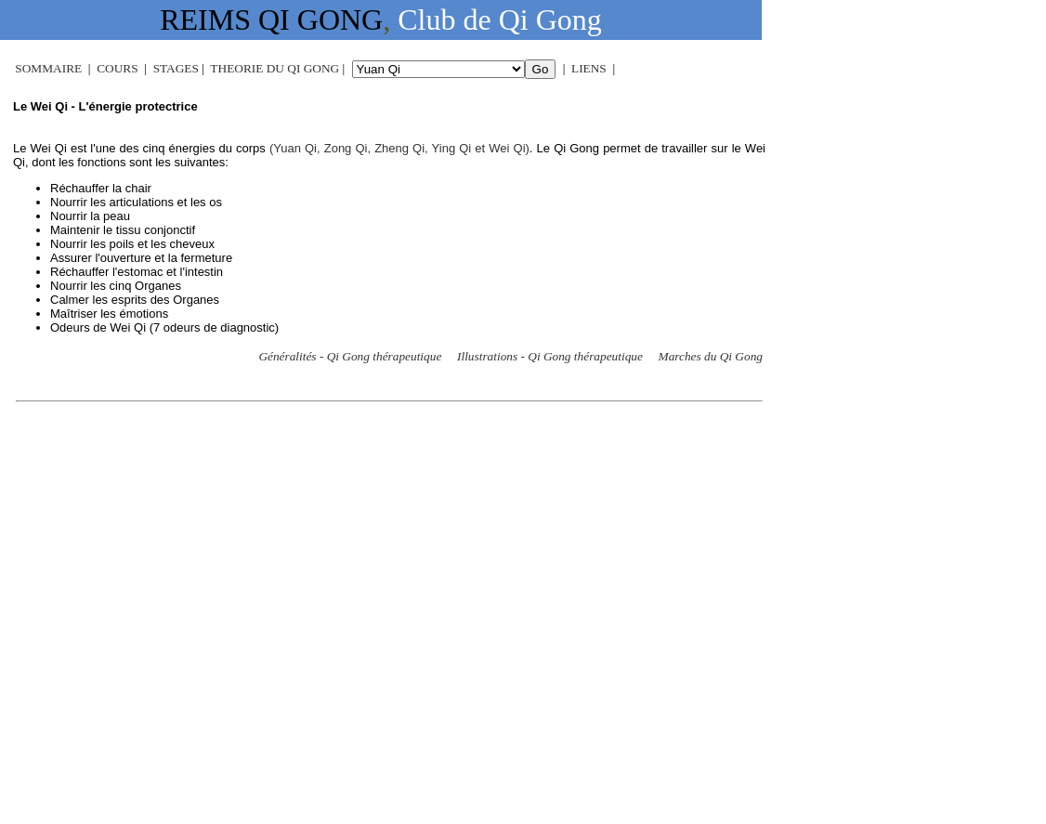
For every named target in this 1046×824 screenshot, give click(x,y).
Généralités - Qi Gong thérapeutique (349, 356)
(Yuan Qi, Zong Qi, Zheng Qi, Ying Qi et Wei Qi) (399, 148)
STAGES (176, 68)
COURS (117, 68)
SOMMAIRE (48, 68)
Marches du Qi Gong (711, 356)
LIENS (589, 68)
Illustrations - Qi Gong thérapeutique (550, 356)
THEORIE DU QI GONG (274, 68)
